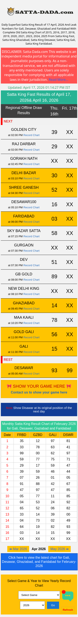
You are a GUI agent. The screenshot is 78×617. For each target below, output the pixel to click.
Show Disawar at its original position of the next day (39, 409)
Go (53, 605)
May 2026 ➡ (59, 549)
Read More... (58, 79)
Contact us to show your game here (39, 392)
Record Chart (32, 135)
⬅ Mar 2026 (18, 549)
